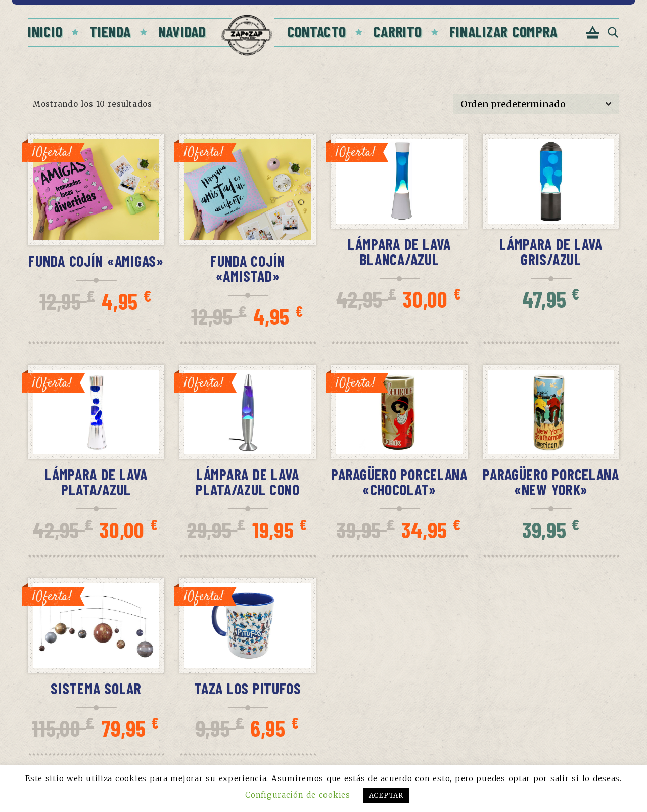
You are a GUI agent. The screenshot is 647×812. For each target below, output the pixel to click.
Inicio (45, 31)
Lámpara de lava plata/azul (96, 481)
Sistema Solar (96, 688)
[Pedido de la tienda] (536, 104)
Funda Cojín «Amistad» (247, 268)
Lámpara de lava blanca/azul (399, 251)
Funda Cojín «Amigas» (96, 260)
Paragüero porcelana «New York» (551, 481)
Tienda (109, 31)
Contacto (316, 31)
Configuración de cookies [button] (297, 795)
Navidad (182, 31)
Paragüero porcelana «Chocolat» (399, 481)
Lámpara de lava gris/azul (551, 251)
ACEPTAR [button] (386, 795)
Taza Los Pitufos (247, 688)
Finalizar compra (503, 31)
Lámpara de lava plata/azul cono (248, 481)
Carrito (397, 31)
